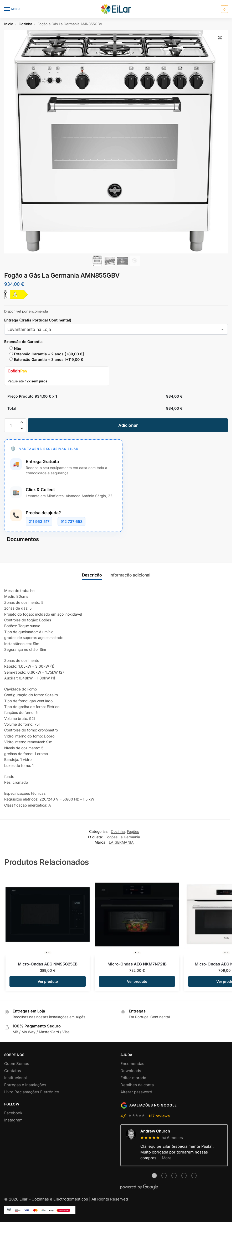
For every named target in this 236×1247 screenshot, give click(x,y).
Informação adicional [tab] (130, 575)
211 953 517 (39, 521)
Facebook (13, 1113)
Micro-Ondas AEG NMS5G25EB (48, 964)
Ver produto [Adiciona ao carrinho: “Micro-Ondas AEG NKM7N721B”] (137, 981)
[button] (223, 9)
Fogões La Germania (122, 837)
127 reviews (159, 1116)
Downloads (130, 1070)
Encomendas (132, 1063)
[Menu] (12, 9)
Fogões (133, 831)
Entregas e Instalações (25, 1085)
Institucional (15, 1077)
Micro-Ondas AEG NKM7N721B (137, 964)
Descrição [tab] (92, 575)
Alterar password (136, 1092)
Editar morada (133, 1077)
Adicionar (128, 425)
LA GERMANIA (121, 842)
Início (8, 24)
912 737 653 (71, 521)
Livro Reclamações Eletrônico (31, 1092)
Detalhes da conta (137, 1085)
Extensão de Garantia (23, 341)
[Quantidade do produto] (10, 425)
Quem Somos (16, 1063)
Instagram (13, 1120)
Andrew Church (155, 1131)
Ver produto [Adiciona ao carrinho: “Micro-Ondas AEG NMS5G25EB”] (48, 981)
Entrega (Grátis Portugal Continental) (37, 320)
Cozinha (25, 24)
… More (164, 1158)
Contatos (12, 1070)
